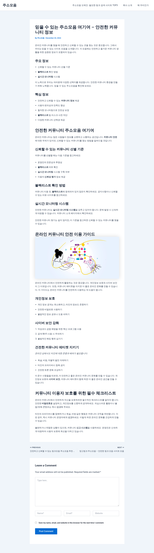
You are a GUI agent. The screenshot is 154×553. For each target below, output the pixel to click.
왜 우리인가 (143, 5)
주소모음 (10, 5)
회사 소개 (129, 5)
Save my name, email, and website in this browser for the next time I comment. (71, 523)
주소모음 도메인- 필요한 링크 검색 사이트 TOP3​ (97, 5)
